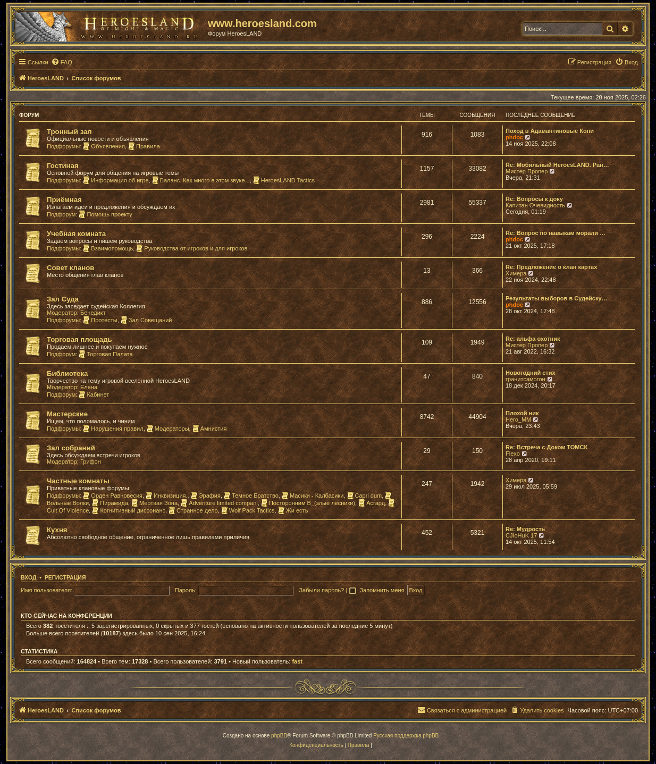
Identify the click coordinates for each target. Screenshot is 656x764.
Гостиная (63, 166)
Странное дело (193, 510)
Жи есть (293, 510)
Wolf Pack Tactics (248, 510)
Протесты (100, 320)
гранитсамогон (525, 379)
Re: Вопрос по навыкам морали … (555, 233)
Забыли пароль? (321, 590)
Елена (88, 387)
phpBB (279, 735)
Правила (144, 146)
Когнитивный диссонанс (128, 510)
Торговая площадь (79, 339)
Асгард (371, 503)
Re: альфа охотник (533, 338)
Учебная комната (76, 234)
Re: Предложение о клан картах (551, 267)
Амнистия (209, 428)
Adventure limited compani (219, 503)
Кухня (57, 530)
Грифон (90, 461)
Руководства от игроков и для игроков (191, 248)
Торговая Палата (105, 354)
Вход (28, 577)
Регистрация (65, 577)
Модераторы (168, 428)
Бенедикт (93, 312)
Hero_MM (518, 419)
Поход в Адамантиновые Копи (550, 131)
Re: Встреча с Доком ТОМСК (546, 447)
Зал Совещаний (146, 320)
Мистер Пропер (527, 171)
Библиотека (67, 373)
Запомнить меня (382, 590)
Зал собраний (71, 448)
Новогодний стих (531, 373)
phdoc (514, 137)
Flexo (513, 453)
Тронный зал (69, 132)
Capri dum (364, 495)
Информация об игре (115, 180)
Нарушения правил (113, 428)
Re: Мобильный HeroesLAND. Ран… (557, 165)
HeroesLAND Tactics (284, 180)
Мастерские (67, 414)
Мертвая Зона (154, 503)
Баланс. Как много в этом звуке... (201, 180)
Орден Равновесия (112, 495)
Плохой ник (522, 413)
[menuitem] (61, 62)
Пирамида (110, 503)
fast (297, 661)
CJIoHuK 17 (521, 535)
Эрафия (206, 495)
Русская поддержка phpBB (406, 735)
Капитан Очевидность (535, 205)
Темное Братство (251, 495)
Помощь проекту (105, 214)
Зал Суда (63, 299)
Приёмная (64, 200)
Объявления (104, 146)
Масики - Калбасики (313, 495)
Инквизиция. (166, 495)
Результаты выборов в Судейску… (557, 298)
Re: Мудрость (525, 529)
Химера (516, 273)
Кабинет (94, 394)
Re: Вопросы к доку (534, 199)
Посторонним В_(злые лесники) (308, 503)
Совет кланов (70, 268)
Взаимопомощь (108, 248)
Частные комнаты (78, 481)
